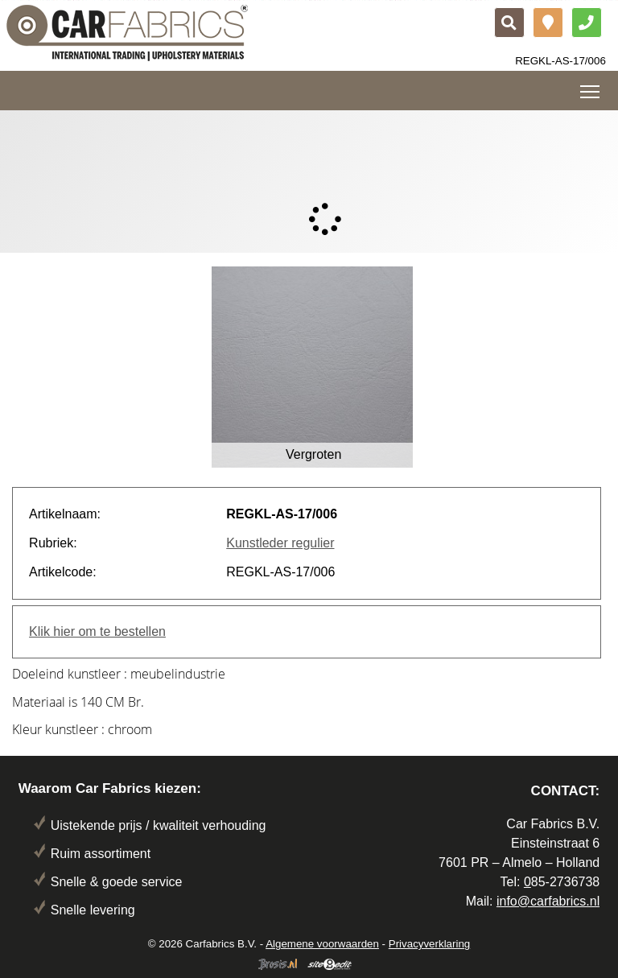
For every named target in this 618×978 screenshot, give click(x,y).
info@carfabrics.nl (547, 901)
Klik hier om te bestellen (97, 631)
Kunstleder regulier (280, 543)
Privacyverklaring (429, 944)
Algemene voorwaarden (322, 944)
